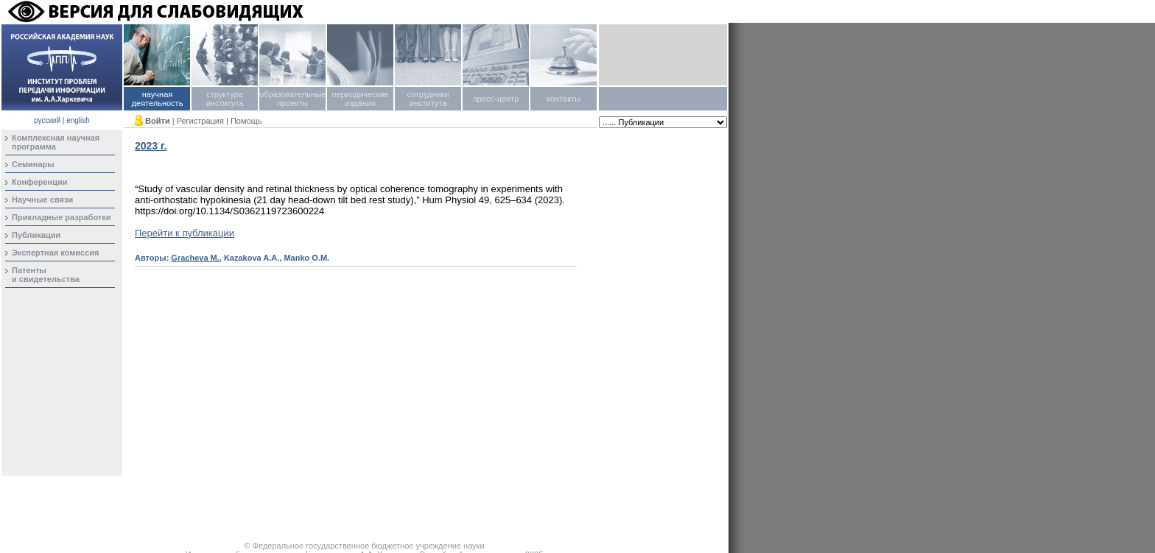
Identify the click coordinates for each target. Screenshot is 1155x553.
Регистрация (200, 120)
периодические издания (359, 99)
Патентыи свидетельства (46, 274)
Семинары (33, 164)
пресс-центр (496, 98)
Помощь (246, 120)
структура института (225, 99)
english (78, 120)
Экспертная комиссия (55, 252)
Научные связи (42, 199)
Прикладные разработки (61, 217)
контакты (563, 98)
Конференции (39, 181)
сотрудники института (428, 99)
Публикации (36, 234)
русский (47, 120)
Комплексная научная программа (55, 142)
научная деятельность (157, 99)
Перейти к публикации (184, 233)
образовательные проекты (292, 99)
